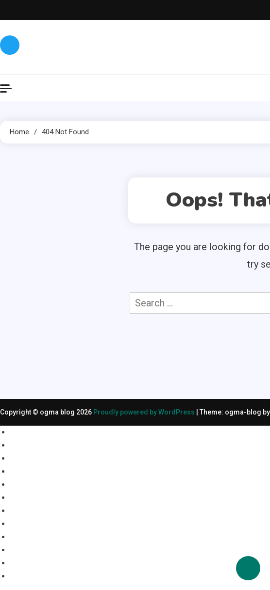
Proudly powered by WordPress (144, 412)
